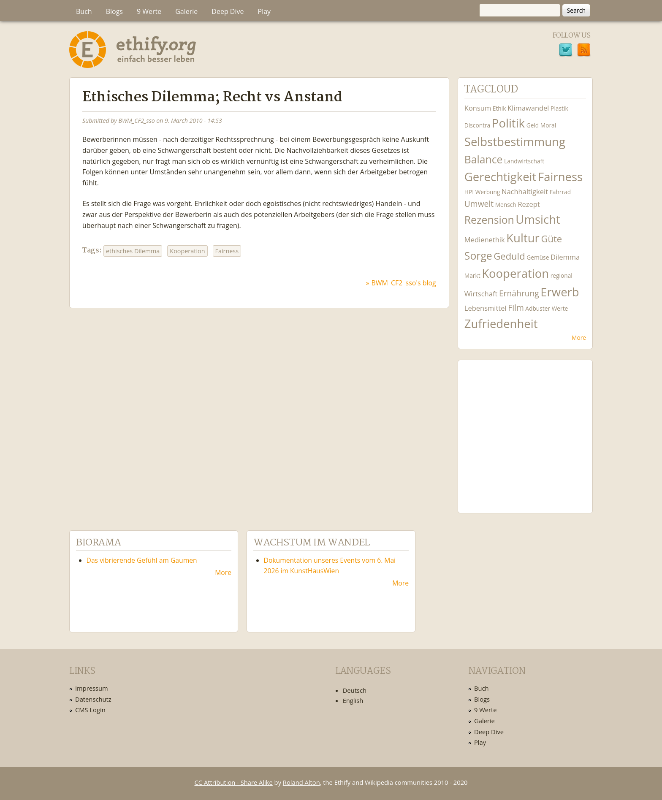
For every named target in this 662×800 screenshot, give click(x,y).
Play (264, 11)
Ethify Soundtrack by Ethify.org (525, 429)
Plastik (559, 108)
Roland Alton (301, 782)
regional (561, 275)
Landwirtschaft (524, 161)
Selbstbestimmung (514, 141)
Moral (548, 125)
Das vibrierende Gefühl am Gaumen (142, 560)
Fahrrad (560, 192)
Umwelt (479, 203)
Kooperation (187, 251)
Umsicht (537, 219)
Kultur (523, 238)
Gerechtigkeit (500, 176)
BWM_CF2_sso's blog (404, 282)
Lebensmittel (485, 308)
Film (516, 307)
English (353, 700)
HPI (469, 192)
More (579, 338)
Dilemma (565, 257)
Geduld (509, 255)
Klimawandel (528, 108)
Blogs (114, 11)
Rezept (529, 204)
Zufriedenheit (501, 323)
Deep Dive (228, 11)
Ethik (499, 108)
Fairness (227, 251)
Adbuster (537, 308)
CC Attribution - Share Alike (234, 782)
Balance (483, 159)
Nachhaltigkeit (525, 191)
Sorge (478, 256)
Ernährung (519, 293)
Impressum (91, 688)
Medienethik (484, 239)
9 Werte (149, 11)
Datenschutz (93, 699)
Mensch (505, 205)
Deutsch (354, 690)
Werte (560, 308)
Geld (532, 125)
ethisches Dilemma (133, 251)
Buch (84, 11)
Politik (508, 123)
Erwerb (559, 292)
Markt (472, 275)
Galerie (186, 11)
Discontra (477, 125)
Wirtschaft (481, 293)
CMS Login (90, 709)
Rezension (489, 220)
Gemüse (537, 257)
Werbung (487, 192)
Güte (551, 238)
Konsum (477, 108)
